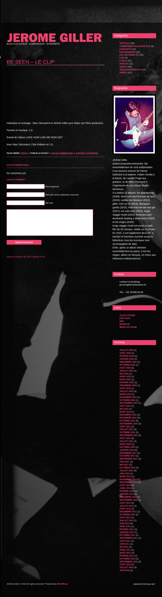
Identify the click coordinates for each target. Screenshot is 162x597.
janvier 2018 (126, 450)
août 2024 (125, 388)
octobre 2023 (127, 400)
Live (121, 58)
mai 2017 (124, 464)
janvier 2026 (126, 359)
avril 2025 (125, 376)
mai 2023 (124, 409)
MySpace (124, 324)
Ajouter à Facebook (87, 153)
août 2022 (125, 426)
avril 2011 (125, 550)
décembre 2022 (128, 415)
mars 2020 (125, 444)
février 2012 (126, 529)
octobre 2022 (127, 420)
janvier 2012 (126, 532)
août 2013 (125, 503)
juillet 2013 (126, 506)
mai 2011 (124, 547)
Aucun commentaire (62, 153)
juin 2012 (124, 523)
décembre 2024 (128, 385)
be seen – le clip (31, 62)
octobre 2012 (127, 514)
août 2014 (125, 485)
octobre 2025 (127, 365)
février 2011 (126, 556)
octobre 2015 (127, 467)
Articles (124, 43)
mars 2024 (125, 394)
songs (123, 67)
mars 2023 (125, 412)
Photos (123, 64)
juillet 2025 (126, 371)
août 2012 (125, 517)
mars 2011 (125, 553)
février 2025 (126, 382)
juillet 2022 (126, 429)
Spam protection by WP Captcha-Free (26, 256)
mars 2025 (125, 379)
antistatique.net (146, 584)
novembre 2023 (128, 397)
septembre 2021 (128, 435)
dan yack (124, 318)
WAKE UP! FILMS (128, 327)
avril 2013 (125, 508)
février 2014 (126, 491)
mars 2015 (125, 476)
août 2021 (125, 438)
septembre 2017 (128, 459)
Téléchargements (130, 69)
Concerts (125, 49)
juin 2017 (124, 462)
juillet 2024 (126, 391)
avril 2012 (125, 526)
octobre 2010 (127, 559)
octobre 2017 (127, 456)
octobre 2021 (127, 432)
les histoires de (129, 55)
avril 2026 (125, 353)
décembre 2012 (128, 511)
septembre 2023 (128, 403)
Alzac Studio (127, 315)
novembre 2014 (128, 479)
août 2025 (125, 368)
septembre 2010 (128, 561)
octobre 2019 (127, 447)
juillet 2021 (126, 441)
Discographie (127, 52)
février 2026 (126, 356)
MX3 (121, 321)
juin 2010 (124, 570)
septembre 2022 (128, 423)
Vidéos (24, 153)
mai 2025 (124, 374)
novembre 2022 (128, 418)
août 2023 (125, 406)
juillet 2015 (126, 470)
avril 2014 (125, 488)
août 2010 (125, 564)
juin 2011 (124, 544)
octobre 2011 (127, 535)
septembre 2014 (128, 482)
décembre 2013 (128, 497)
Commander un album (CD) (134, 46)
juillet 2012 (126, 520)
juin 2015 (124, 473)
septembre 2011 (128, 538)
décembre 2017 (128, 453)
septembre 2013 (128, 500)
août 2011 (125, 541)
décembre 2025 (128, 362)
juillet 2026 (126, 350)
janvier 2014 (126, 494)
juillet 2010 (126, 567)
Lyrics (123, 61)
